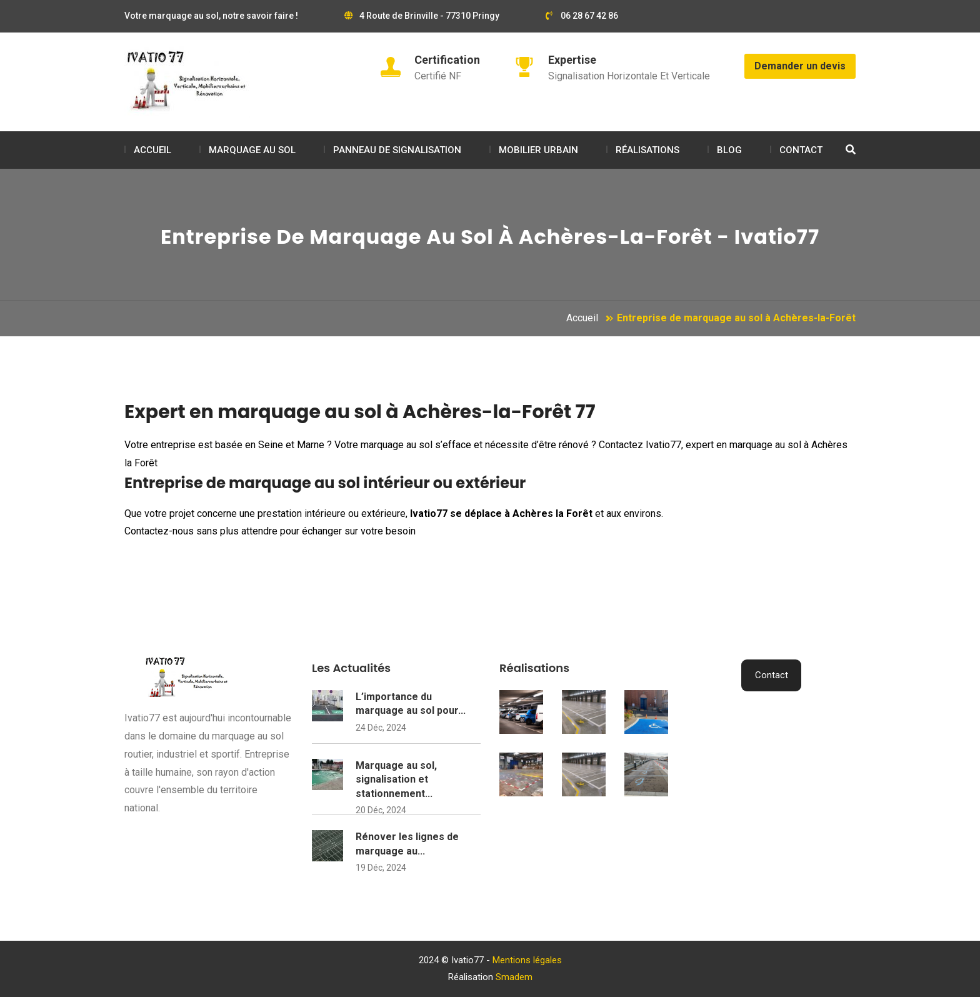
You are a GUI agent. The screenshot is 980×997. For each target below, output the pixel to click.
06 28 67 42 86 (582, 16)
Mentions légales (527, 960)
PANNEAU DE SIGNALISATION (397, 150)
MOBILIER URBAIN (538, 150)
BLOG (729, 150)
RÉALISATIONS (647, 150)
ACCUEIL (152, 150)
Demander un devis (800, 66)
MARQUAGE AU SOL (252, 150)
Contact (771, 675)
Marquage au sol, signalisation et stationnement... (396, 779)
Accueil (582, 318)
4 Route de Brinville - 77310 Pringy (421, 16)
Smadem (514, 977)
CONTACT (800, 150)
